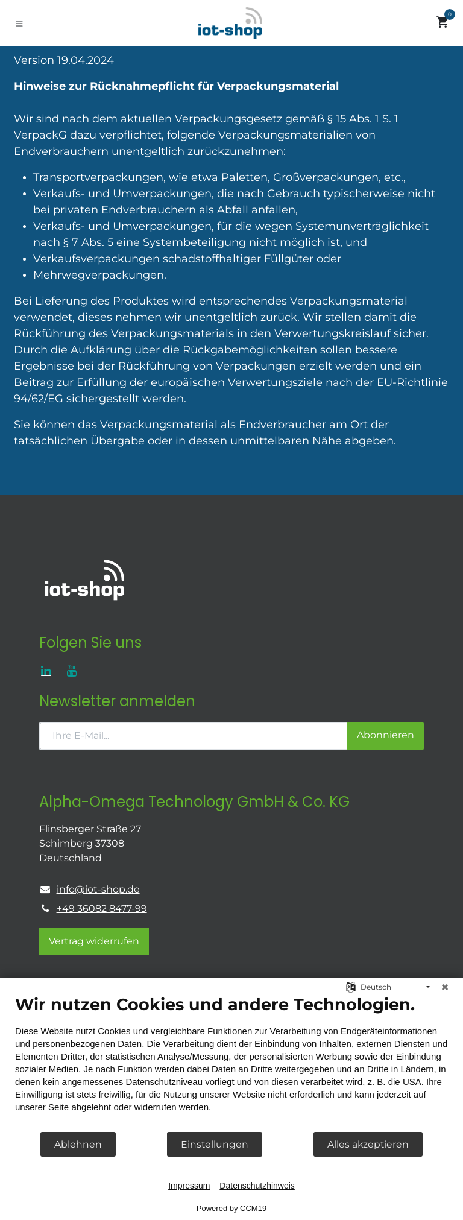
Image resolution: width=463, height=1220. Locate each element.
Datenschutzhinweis (257, 1185)
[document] (231, 1062)
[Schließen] (445, 987)
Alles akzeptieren (368, 1144)
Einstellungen (214, 1144)
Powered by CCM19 (231, 1208)
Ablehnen (78, 1144)
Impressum (189, 1185)
